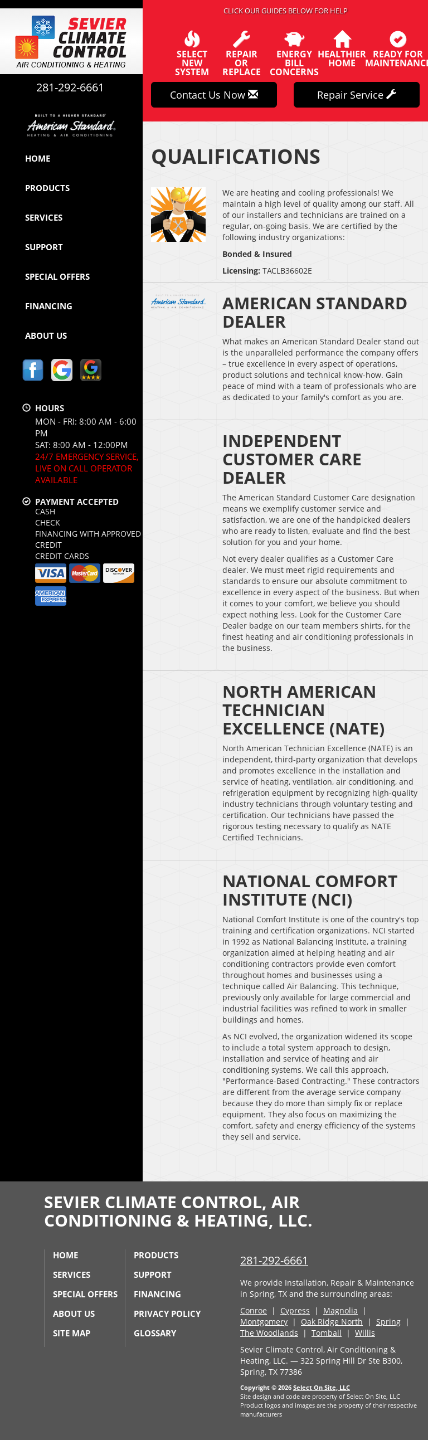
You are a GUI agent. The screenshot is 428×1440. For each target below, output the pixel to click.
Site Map (71, 1333)
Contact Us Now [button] (214, 94)
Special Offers (57, 276)
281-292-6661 (274, 1260)
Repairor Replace (241, 53)
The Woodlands (269, 1332)
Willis (365, 1332)
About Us (46, 335)
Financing (48, 306)
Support (44, 246)
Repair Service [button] (356, 94)
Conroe (253, 1310)
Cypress (295, 1310)
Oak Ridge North (332, 1321)
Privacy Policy (167, 1313)
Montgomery (264, 1321)
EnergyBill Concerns (294, 53)
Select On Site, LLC (321, 1387)
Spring (388, 1321)
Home (37, 158)
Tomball (327, 1332)
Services (43, 217)
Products (47, 187)
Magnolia (340, 1310)
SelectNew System (192, 53)
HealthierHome (342, 49)
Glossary (155, 1333)
